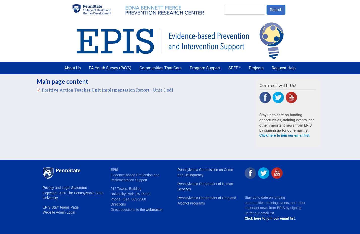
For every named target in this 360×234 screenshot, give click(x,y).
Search (276, 9)
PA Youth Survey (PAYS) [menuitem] (110, 68)
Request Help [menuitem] (284, 68)
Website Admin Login (59, 212)
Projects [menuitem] (256, 68)
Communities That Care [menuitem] (160, 68)
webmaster (154, 210)
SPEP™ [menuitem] (234, 68)
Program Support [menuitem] (205, 68)
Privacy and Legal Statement (65, 188)
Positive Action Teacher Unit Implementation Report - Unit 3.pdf (107, 90)
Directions (118, 204)
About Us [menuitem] (72, 68)
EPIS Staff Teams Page (61, 207)
